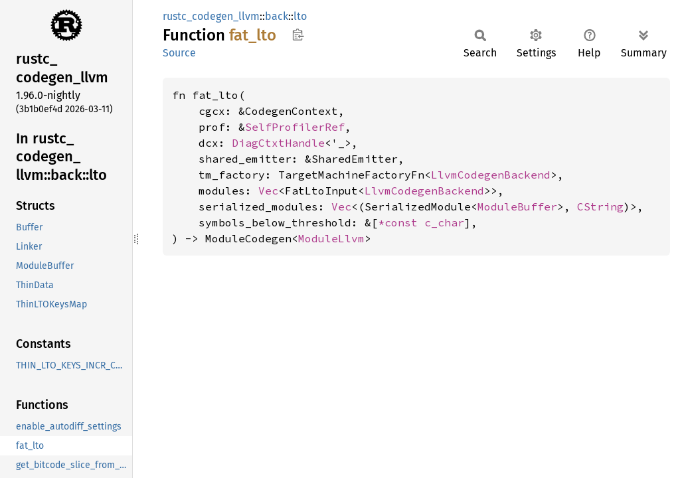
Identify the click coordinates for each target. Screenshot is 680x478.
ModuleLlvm (331, 238)
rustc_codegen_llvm (211, 16)
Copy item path (298, 34)
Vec (268, 190)
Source (179, 52)
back (276, 16)
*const (401, 222)
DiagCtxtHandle (278, 142)
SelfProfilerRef (295, 126)
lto (300, 16)
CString (600, 206)
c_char (444, 222)
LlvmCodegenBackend (491, 174)
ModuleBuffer (517, 206)
